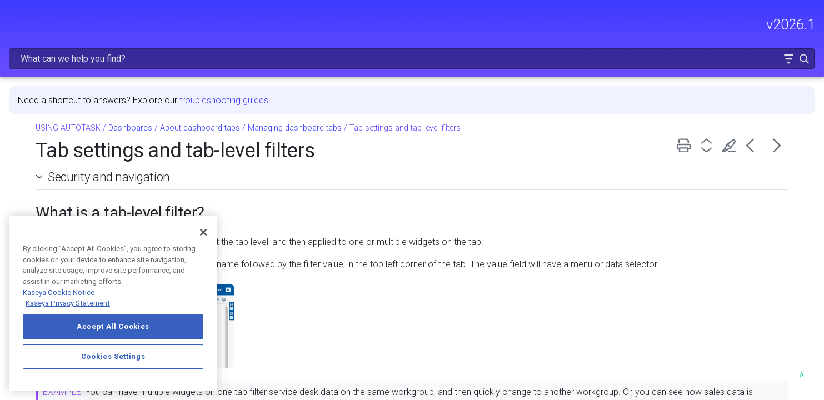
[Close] (203, 232)
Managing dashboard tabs (460, 99)
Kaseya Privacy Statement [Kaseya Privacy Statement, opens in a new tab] (68, 303)
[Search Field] (648, 24)
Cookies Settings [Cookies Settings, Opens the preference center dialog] (113, 356)
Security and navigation (274, 148)
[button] (780, 24)
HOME (21, 71)
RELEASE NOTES (42, 94)
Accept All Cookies (113, 326)
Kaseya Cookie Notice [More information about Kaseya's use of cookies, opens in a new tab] (58, 292)
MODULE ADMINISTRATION (87, 165)
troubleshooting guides (388, 71)
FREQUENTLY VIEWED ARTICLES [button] (87, 117)
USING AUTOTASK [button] (87, 188)
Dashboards (90, 208)
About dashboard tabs (365, 99)
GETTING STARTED (87, 141)
